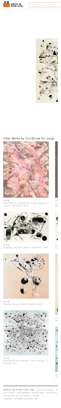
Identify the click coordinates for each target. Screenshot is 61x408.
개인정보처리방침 (45, 389)
